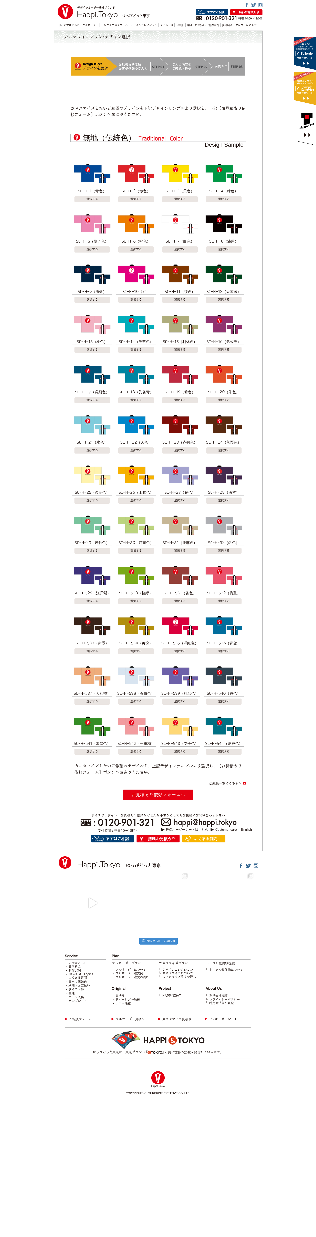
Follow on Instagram (158, 940)
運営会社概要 (218, 995)
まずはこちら (78, 963)
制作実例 (213, 25)
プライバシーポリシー (224, 999)
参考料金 (227, 25)
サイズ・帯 (166, 25)
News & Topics (81, 974)
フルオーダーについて (130, 969)
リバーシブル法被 (127, 999)
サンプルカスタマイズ (114, 25)
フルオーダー (90, 25)
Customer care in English (233, 829)
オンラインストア (246, 25)
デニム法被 (123, 1003)
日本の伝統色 (78, 981)
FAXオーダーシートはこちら (187, 829)
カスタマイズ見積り (177, 1019)
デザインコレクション (144, 25)
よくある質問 (78, 977)
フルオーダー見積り (130, 1019)
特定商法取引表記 (221, 1003)
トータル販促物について (226, 969)
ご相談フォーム (80, 1019)
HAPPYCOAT (171, 995)
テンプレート (78, 1001)
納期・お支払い (196, 25)
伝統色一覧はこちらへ (225, 783)
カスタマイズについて (177, 973)
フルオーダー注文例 (129, 973)
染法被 (120, 995)
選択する (92, 199)
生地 (180, 25)
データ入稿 (76, 997)
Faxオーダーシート (223, 1019)
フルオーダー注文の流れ (132, 977)
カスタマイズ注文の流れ (179, 976)
